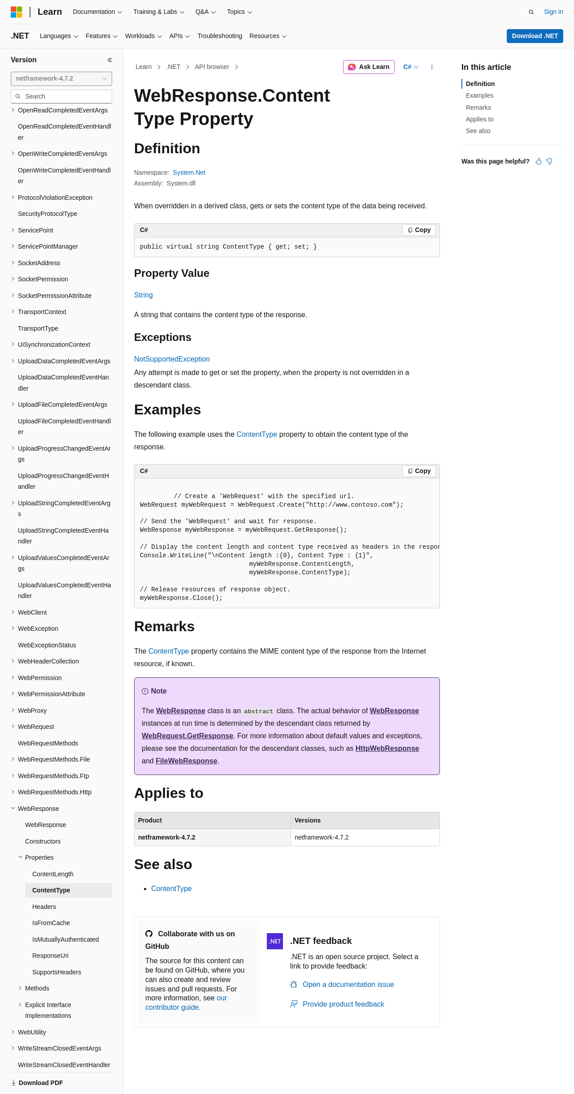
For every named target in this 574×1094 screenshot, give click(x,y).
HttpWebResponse (387, 748)
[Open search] (531, 12)
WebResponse (180, 711)
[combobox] (61, 79)
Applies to (479, 119)
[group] (287, 543)
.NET (173, 66)
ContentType (257, 434)
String (143, 295)
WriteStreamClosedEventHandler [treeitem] (64, 1034)
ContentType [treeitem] (51, 859)
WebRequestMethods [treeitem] (48, 712)
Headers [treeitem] (44, 875)
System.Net (189, 172)
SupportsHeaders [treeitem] (56, 941)
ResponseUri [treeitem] (50, 924)
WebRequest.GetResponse (187, 736)
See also (478, 130)
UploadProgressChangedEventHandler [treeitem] (63, 450)
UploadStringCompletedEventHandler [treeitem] (63, 505)
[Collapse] (109, 60)
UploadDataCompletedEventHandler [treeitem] (63, 352)
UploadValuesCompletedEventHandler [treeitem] (64, 560)
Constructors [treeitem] (43, 810)
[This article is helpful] (538, 161)
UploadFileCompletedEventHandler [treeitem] (64, 396)
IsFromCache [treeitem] (51, 892)
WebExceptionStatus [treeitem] (47, 614)
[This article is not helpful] (549, 161)
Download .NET (535, 35)
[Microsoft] (16, 12)
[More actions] (432, 67)
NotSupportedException (172, 359)
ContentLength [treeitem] (53, 843)
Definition (480, 83)
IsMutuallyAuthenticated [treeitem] (65, 908)
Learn (144, 66)
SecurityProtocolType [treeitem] (47, 182)
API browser (212, 66)
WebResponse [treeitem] (45, 793)
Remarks (478, 107)
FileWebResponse (186, 761)
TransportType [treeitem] (38, 297)
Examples (479, 95)
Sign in (553, 11)
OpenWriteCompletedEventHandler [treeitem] (64, 145)
